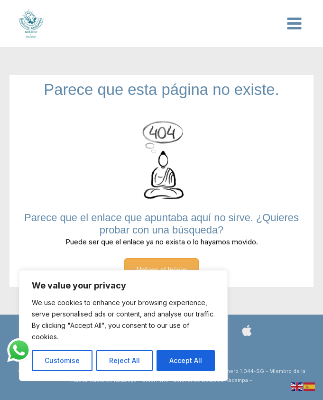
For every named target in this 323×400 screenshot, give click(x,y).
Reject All (124, 360)
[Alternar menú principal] (294, 23)
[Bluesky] (246, 330)
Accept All (185, 360)
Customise (62, 360)
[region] (123, 325)
